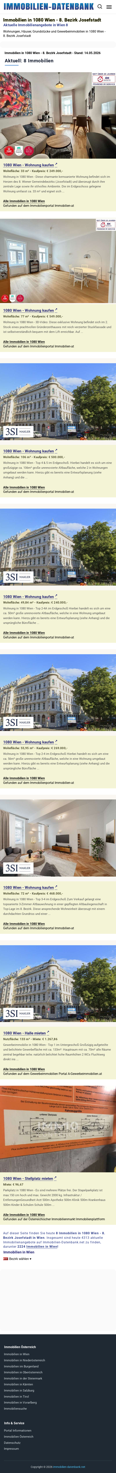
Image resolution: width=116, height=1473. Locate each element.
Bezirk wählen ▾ (20, 1259)
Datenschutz (12, 1443)
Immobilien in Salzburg (19, 1390)
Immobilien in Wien (41, 1246)
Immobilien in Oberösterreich (23, 1372)
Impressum (11, 1449)
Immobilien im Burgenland (21, 1366)
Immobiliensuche (15, 1408)
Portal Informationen (17, 1430)
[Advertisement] (58, 1300)
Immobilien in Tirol (16, 1396)
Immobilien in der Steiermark (23, 1378)
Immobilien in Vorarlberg (20, 1402)
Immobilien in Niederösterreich (24, 1360)
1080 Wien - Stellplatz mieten (28, 1178)
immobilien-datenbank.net (69, 1466)
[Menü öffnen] (109, 7)
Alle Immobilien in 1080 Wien (24, 201)
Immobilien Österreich (18, 1436)
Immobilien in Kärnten (18, 1384)
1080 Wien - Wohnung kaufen (28, 165)
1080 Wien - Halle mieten (24, 1033)
